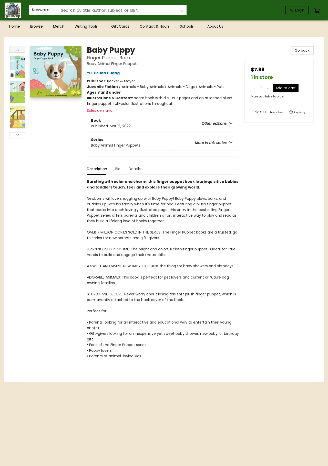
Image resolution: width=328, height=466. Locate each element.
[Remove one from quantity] (254, 88)
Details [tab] (135, 168)
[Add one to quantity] (268, 88)
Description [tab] (97, 168)
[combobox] (43, 10)
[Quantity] (261, 88)
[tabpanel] (163, 275)
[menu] (164, 26)
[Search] (181, 10)
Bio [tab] (117, 168)
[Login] (297, 10)
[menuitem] (14, 26)
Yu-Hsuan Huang (104, 72)
